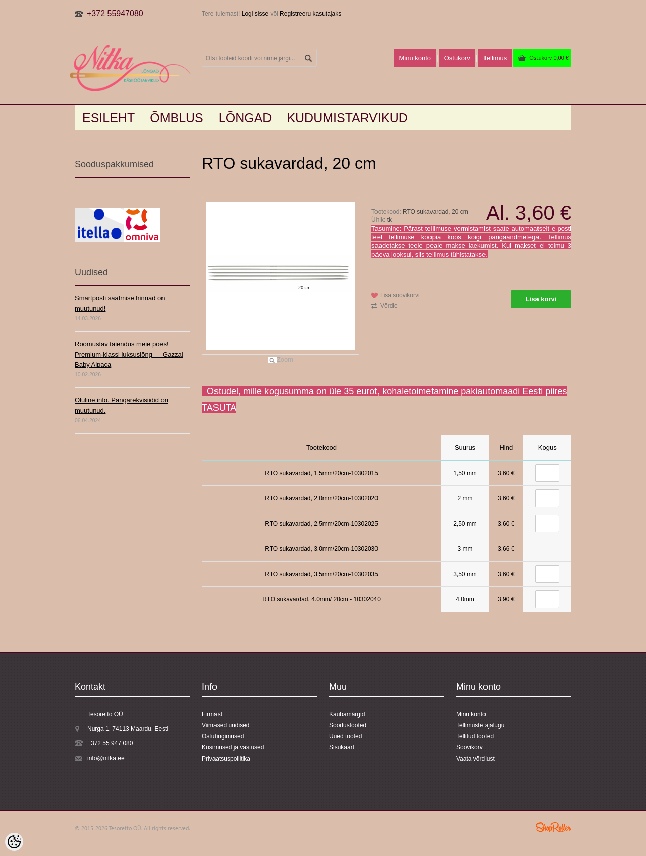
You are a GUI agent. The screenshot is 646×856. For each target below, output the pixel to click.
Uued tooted (345, 736)
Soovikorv (469, 747)
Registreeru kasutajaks (310, 13)
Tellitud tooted (475, 736)
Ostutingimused (223, 736)
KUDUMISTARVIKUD (347, 118)
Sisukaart (341, 747)
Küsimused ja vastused (233, 747)
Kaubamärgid (347, 714)
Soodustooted (347, 725)
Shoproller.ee (553, 827)
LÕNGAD (245, 118)
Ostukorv (549, 58)
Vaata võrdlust (475, 758)
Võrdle (389, 306)
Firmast (212, 714)
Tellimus (495, 58)
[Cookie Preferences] (14, 842)
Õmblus (176, 118)
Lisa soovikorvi (400, 295)
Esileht (108, 118)
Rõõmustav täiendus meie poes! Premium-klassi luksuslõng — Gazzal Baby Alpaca (129, 354)
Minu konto (415, 58)
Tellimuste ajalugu (480, 725)
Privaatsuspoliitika (226, 758)
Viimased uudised (226, 725)
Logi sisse (255, 13)
